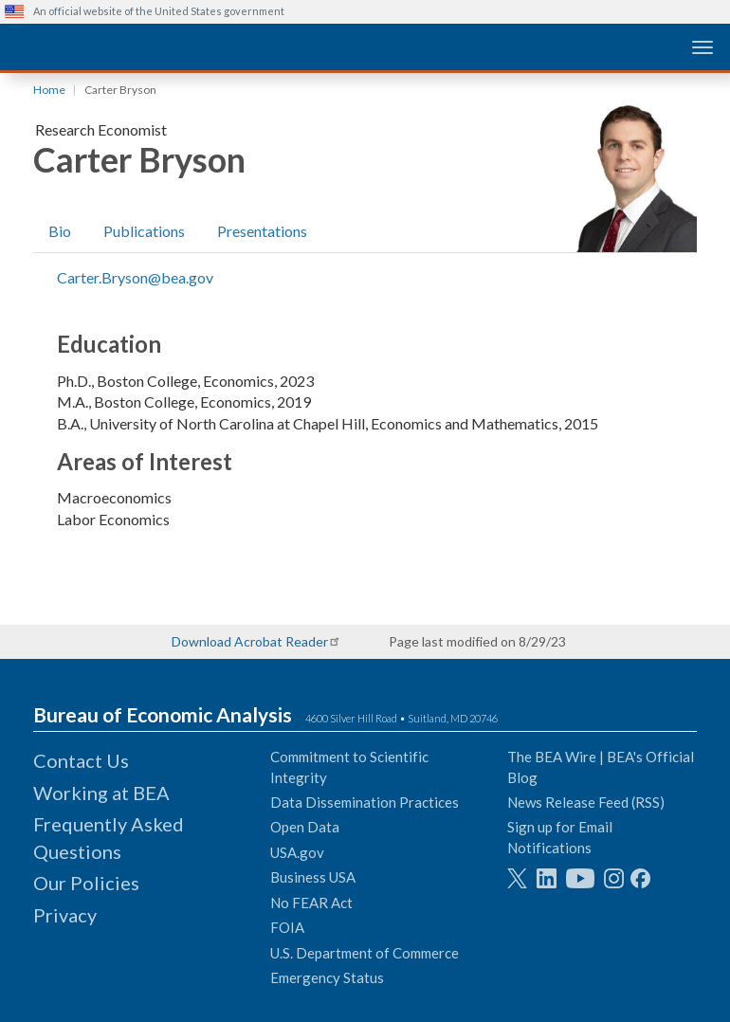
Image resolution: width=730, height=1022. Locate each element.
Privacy (65, 914)
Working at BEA (101, 792)
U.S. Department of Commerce (364, 952)
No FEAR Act (311, 902)
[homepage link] (147, 46)
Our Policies (86, 882)
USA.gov (297, 852)
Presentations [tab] (262, 231)
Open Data (304, 826)
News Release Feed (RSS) (586, 802)
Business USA (313, 876)
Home (49, 89)
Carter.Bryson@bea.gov (135, 277)
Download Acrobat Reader (250, 641)
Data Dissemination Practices (364, 802)
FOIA (287, 927)
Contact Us (81, 760)
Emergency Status (327, 977)
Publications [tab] (144, 231)
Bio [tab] (59, 231)
